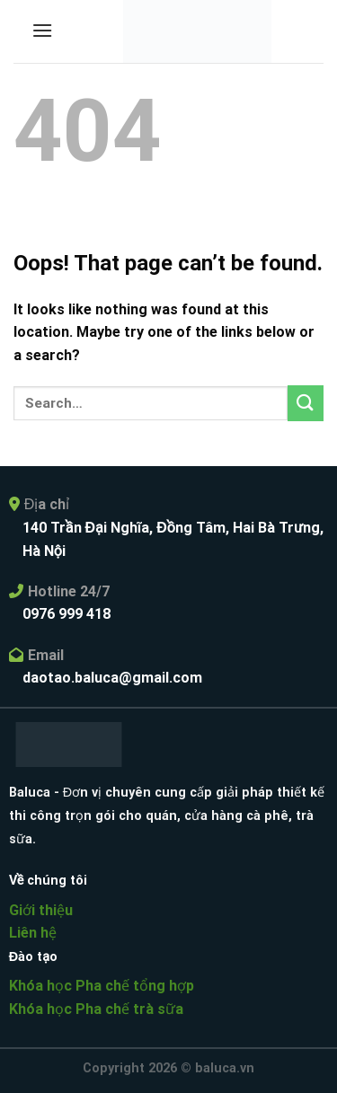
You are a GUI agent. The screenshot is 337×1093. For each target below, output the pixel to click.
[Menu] (42, 30)
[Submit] (306, 402)
